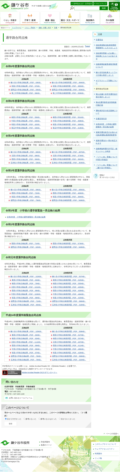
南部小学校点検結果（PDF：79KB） (26, 283)
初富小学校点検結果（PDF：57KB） (26, 86)
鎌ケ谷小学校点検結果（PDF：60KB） (26, 152)
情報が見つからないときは (107, 176)
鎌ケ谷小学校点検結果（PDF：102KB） (26, 276)
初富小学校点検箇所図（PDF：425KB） (69, 298)
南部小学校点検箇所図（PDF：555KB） (69, 283)
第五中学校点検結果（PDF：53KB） (26, 128)
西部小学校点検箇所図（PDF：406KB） (69, 193)
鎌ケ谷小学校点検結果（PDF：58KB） (26, 190)
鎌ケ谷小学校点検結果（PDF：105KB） (26, 331)
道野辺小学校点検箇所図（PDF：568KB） (69, 356)
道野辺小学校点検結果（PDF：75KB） (26, 200)
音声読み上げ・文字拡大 (82, 4)
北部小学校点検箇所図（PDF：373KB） (69, 156)
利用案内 (98, 454)
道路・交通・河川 (45, 28)
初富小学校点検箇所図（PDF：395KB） (69, 86)
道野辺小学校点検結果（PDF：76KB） (26, 356)
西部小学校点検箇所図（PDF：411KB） (69, 345)
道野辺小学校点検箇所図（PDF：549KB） (69, 200)
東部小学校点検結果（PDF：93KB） (26, 280)
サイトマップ (101, 4)
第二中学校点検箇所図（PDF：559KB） (69, 93)
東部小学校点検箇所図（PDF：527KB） (69, 335)
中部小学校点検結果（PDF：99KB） (26, 349)
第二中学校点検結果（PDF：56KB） (26, 93)
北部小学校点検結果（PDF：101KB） (26, 287)
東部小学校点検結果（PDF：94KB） (26, 335)
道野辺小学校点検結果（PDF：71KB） (26, 301)
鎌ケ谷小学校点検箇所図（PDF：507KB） (69, 276)
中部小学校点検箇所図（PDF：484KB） (69, 294)
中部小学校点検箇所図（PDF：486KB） (69, 349)
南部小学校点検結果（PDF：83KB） (26, 338)
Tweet (87, 46)
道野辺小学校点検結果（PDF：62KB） (26, 247)
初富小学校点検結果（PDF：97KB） (26, 353)
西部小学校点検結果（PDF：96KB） (26, 291)
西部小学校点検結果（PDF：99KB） (26, 345)
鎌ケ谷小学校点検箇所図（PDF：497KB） (69, 152)
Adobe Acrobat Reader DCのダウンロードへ (29, 372)
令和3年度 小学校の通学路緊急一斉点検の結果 (26, 217)
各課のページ (46, 445)
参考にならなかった (48, 419)
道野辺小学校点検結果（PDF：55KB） (26, 90)
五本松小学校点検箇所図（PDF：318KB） (69, 305)
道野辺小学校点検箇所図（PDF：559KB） (69, 90)
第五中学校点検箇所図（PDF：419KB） (69, 128)
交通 (55, 28)
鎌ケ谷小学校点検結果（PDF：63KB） (26, 82)
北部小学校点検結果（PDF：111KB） (26, 342)
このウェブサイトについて (105, 444)
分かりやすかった (14, 419)
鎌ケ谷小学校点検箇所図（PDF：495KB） (69, 190)
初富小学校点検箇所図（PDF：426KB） (69, 353)
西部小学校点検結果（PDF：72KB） (26, 193)
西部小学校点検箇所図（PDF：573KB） (69, 243)
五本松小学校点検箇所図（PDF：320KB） (69, 360)
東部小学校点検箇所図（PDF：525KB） (69, 280)
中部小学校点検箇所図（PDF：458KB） (69, 121)
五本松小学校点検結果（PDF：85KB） (26, 305)
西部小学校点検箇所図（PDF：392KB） (69, 159)
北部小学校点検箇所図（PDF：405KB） (69, 287)
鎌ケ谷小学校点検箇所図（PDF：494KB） (69, 82)
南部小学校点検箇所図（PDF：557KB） (69, 338)
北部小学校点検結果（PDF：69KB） (26, 156)
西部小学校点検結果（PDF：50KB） (26, 159)
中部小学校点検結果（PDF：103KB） (26, 294)
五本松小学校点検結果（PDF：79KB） (26, 360)
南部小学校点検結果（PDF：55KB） (26, 117)
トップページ (16, 28)
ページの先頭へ (112, 434)
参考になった (31, 419)
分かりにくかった (68, 419)
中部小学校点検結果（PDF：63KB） (26, 121)
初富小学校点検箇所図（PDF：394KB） (69, 197)
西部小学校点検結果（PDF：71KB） (26, 243)
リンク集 (98, 458)
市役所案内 (45, 442)
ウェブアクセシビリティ (104, 449)
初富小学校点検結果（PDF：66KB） (26, 197)
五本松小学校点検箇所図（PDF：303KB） (69, 163)
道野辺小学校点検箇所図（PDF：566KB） (69, 301)
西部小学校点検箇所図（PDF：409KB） (69, 291)
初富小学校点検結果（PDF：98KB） (26, 298)
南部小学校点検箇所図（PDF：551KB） (69, 117)
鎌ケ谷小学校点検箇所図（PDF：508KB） (69, 331)
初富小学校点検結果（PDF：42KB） (26, 124)
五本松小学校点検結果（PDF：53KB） (26, 163)
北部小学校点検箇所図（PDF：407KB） (69, 342)
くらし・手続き (30, 28)
